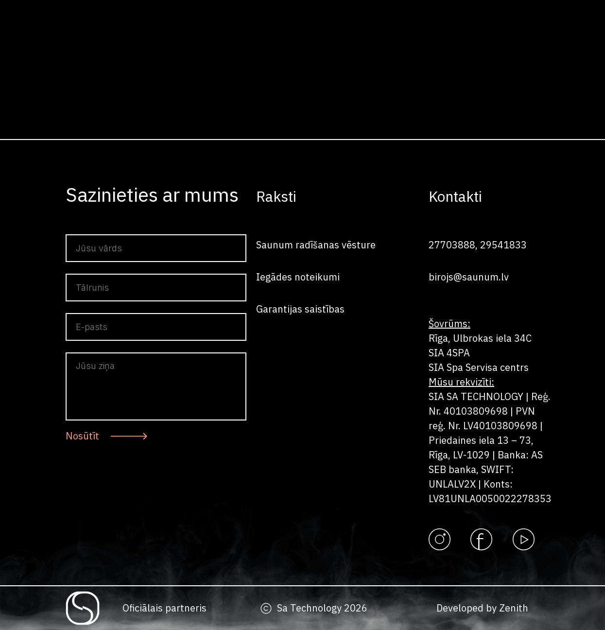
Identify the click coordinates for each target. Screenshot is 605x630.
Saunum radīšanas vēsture (316, 244)
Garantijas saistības (300, 308)
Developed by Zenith (482, 607)
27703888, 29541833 (478, 244)
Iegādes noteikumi (298, 276)
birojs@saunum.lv (469, 276)
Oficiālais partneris (164, 607)
